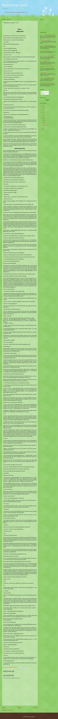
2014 (42, 110)
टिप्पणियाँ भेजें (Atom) (8, 710)
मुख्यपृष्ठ (19, 707)
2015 (42, 112)
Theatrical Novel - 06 (45, 125)
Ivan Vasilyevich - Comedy (44, 50)
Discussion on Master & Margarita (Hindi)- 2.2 (16, 12)
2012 (42, 107)
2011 (42, 105)
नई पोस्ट (4, 707)
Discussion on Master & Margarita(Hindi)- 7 (47, 45)
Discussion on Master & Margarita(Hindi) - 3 (47, 55)
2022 (42, 117)
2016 (42, 114)
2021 (42, 115)
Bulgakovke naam (15, 5)
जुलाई (43, 122)
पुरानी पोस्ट (35, 707)
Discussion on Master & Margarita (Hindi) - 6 (47, 77)
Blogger (29, 716)
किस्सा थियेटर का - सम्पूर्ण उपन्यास (45, 40)
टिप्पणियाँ (43, 93)
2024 (42, 128)
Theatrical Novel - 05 (45, 123)
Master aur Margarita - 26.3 (44, 72)
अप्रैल (43, 120)
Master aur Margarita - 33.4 (44, 61)
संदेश (42, 91)
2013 (42, 108)
